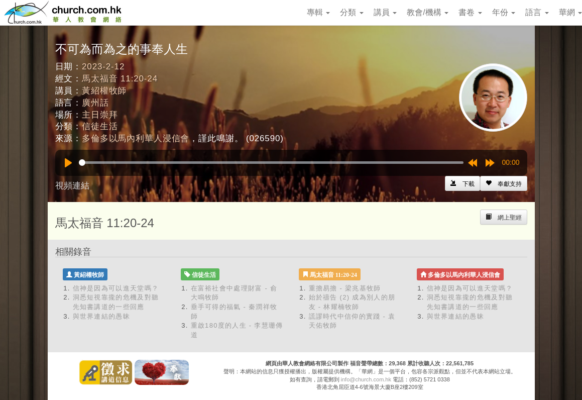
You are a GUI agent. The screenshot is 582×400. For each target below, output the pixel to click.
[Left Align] (503, 183)
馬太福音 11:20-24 (120, 78)
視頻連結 (72, 185)
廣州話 (95, 103)
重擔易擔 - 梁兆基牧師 (345, 288)
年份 (503, 12)
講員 (385, 12)
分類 (351, 12)
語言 (536, 12)
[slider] (271, 162)
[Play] (68, 163)
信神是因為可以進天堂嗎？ (116, 288)
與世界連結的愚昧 (101, 316)
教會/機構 (427, 12)
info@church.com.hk (366, 379)
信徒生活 (100, 126)
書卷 (470, 12)
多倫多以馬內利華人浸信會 (135, 138)
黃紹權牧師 (104, 90)
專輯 (318, 12)
